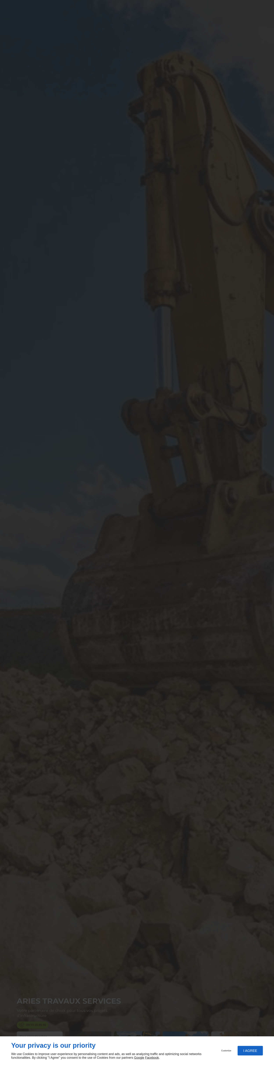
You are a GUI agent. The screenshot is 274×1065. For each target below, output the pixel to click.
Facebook (152, 1057)
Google (139, 1057)
